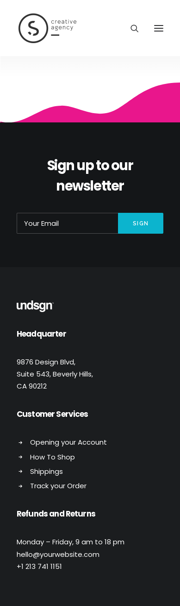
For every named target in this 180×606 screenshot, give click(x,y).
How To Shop (52, 457)
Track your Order (58, 486)
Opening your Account (68, 442)
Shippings (46, 471)
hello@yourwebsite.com (58, 554)
